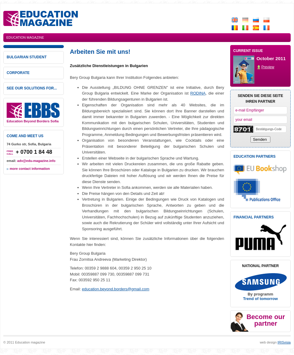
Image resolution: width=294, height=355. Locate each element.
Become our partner (266, 320)
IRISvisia (284, 342)
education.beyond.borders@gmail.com (115, 289)
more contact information (30, 168)
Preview (267, 67)
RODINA (198, 93)
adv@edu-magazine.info (36, 161)
